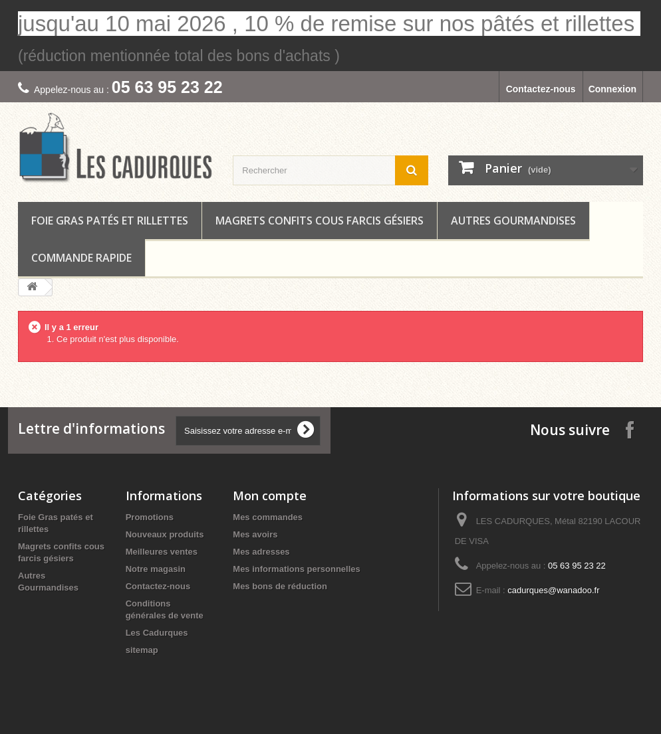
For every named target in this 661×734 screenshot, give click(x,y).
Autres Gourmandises (513, 220)
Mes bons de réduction (280, 586)
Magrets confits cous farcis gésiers (319, 220)
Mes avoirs (255, 534)
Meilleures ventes (162, 552)
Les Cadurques (157, 633)
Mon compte (270, 496)
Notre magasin (156, 569)
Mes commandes (268, 517)
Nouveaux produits (165, 534)
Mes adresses (261, 552)
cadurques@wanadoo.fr (553, 590)
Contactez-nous (541, 89)
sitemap (142, 650)
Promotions (150, 517)
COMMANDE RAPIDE (81, 257)
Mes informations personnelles (296, 569)
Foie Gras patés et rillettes (109, 220)
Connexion (612, 89)
